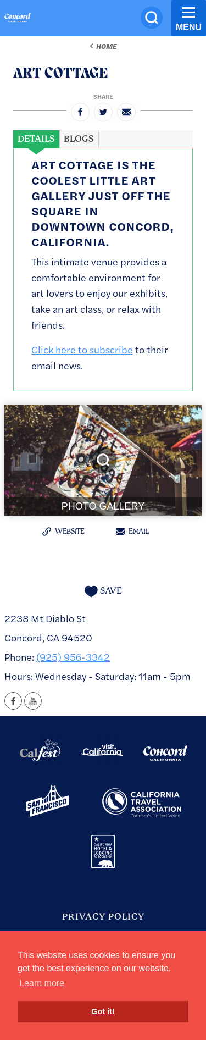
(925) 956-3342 (73, 656)
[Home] (17, 19)
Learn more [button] (41, 983)
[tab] (36, 139)
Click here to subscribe (82, 349)
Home (106, 46)
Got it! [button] (102, 1011)
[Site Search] (152, 18)
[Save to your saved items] (103, 591)
